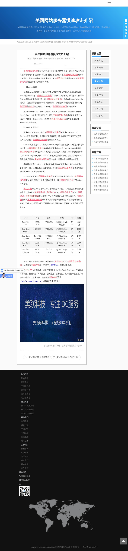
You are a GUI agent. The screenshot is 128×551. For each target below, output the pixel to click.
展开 (125, 28)
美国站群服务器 (27, 413)
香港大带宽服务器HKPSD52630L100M (100, 163)
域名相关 (98, 67)
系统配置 (98, 88)
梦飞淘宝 (24, 468)
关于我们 (24, 445)
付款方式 (24, 460)
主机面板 (98, 102)
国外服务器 (25, 394)
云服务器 (24, 382)
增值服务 (24, 456)
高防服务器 (25, 398)
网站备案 (98, 116)
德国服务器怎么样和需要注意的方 (100, 134)
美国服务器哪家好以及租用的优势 (100, 138)
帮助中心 (77, 42)
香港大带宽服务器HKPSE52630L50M (100, 182)
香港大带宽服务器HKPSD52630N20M (100, 190)
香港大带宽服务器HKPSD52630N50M (100, 174)
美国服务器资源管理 (40, 357)
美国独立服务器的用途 (69, 357)
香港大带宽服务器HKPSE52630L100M (100, 166)
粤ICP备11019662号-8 (90, 547)
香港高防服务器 (27, 406)
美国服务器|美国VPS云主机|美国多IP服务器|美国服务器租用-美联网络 (49, 42)
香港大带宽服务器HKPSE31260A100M (100, 170)
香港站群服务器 (27, 410)
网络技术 (98, 95)
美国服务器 (39, 192)
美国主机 (98, 60)
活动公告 (24, 453)
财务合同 (98, 109)
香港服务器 (25, 390)
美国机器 (84, 42)
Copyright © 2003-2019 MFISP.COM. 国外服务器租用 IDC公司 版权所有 (55, 547)
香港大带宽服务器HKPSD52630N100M (100, 159)
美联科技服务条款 (101, 142)
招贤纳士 (24, 449)
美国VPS (98, 74)
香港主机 (24, 378)
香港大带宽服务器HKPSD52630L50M (100, 178)
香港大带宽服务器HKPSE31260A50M (100, 186)
